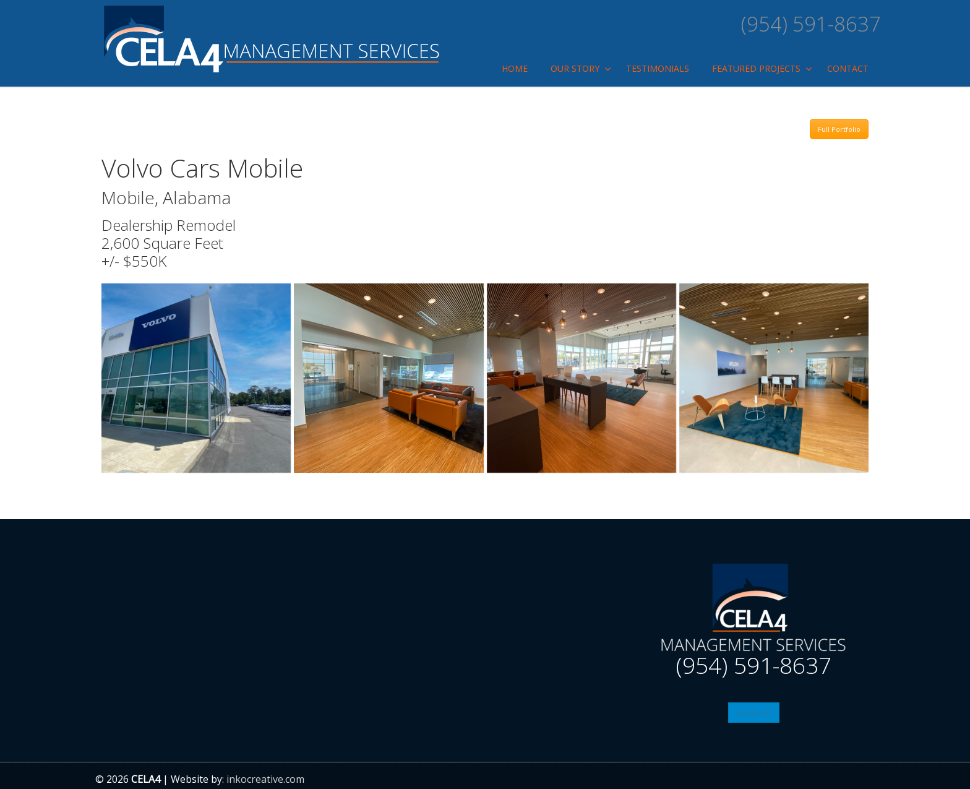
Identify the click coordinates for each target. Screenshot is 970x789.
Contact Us (753, 712)
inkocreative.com (265, 779)
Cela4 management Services (271, 39)
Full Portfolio (839, 129)
